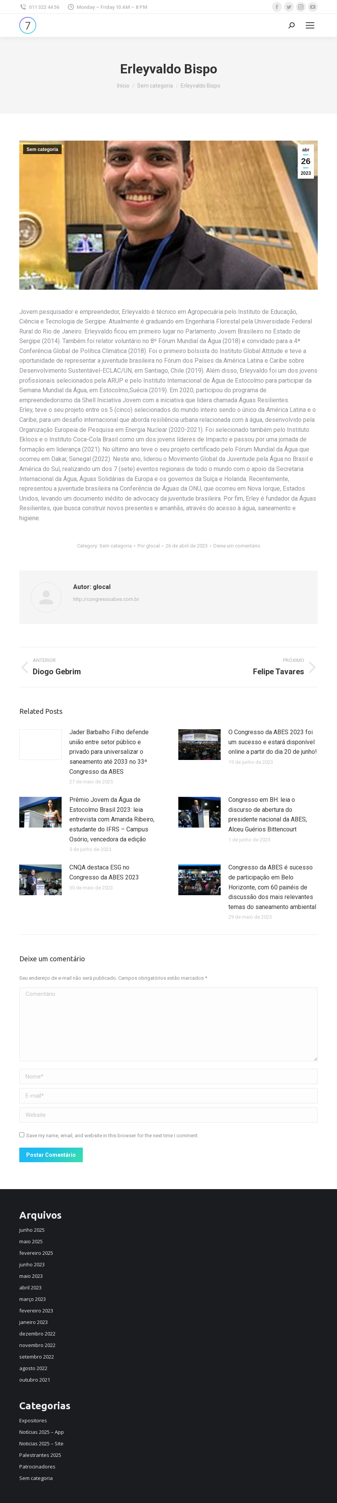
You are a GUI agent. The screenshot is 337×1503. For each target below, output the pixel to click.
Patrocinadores (37, 1466)
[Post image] (40, 744)
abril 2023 (30, 1287)
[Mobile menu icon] (310, 25)
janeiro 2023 (33, 1322)
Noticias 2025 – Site (41, 1443)
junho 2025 (32, 1229)
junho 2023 (32, 1264)
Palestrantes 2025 (40, 1455)
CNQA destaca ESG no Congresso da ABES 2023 (104, 872)
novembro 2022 (37, 1345)
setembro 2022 (36, 1356)
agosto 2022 (33, 1368)
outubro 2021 (34, 1379)
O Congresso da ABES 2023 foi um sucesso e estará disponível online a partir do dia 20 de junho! (272, 741)
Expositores (33, 1420)
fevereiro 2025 (36, 1252)
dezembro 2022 (37, 1333)
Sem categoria (42, 149)
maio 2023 (31, 1275)
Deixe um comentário (236, 546)
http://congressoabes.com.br (106, 599)
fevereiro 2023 (36, 1310)
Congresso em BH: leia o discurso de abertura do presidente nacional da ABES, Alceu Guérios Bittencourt (267, 814)
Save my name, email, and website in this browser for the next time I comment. (112, 1135)
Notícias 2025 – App (41, 1431)
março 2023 (32, 1299)
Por (148, 546)
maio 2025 (31, 1241)
